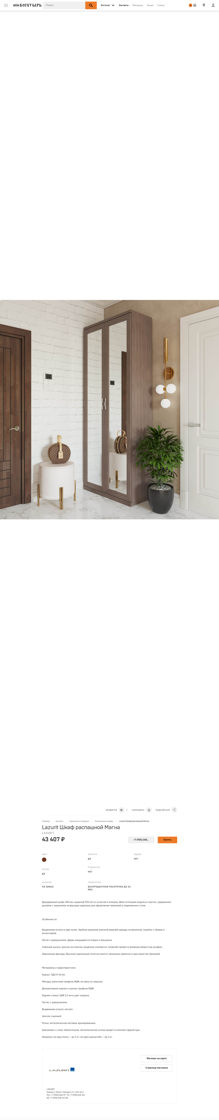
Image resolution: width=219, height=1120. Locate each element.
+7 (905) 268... (141, 840)
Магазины (138, 5)
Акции (150, 5)
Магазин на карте (157, 1058)
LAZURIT (48, 833)
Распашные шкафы (104, 821)
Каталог (59, 821)
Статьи (160, 5)
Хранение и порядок (79, 821)
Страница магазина (157, 1068)
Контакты (124, 5)
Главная (46, 821)
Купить (167, 840)
